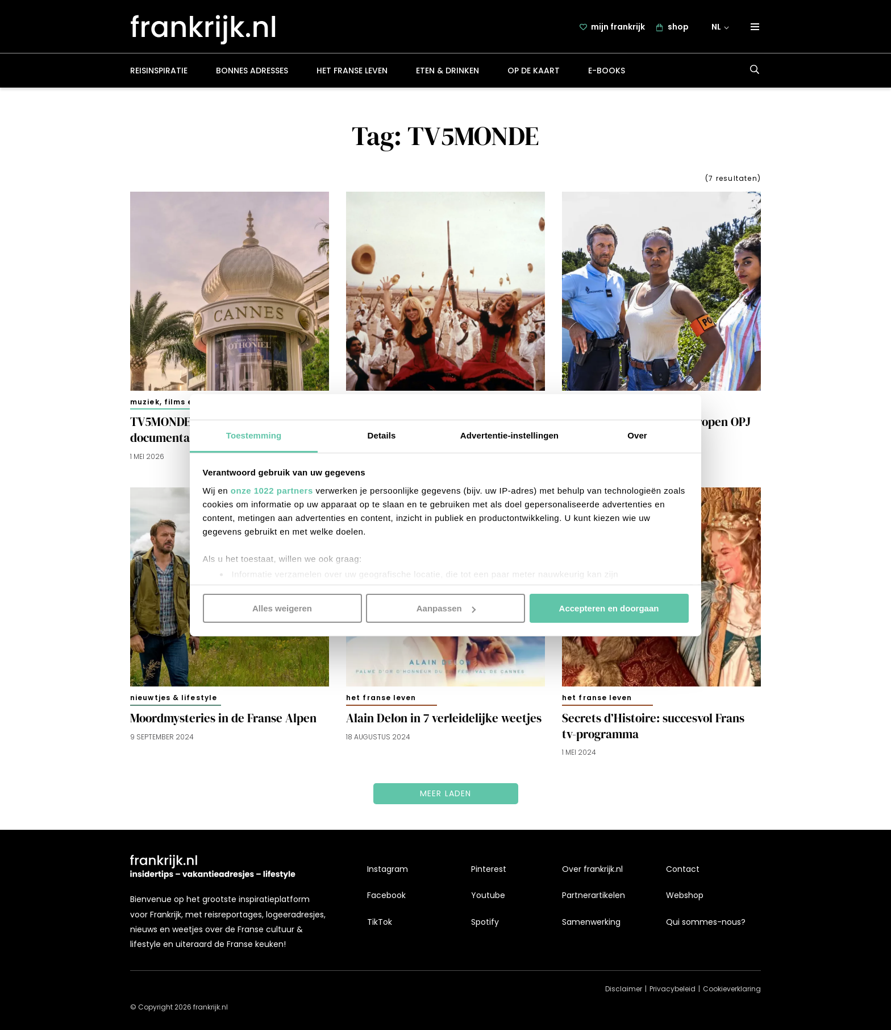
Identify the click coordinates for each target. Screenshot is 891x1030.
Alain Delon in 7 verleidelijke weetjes (444, 718)
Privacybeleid (672, 989)
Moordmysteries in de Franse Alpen (223, 718)
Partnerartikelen (593, 895)
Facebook (386, 895)
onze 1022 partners (272, 490)
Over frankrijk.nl (592, 869)
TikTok (379, 922)
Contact (683, 869)
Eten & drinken (447, 70)
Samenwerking (591, 922)
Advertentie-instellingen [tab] (509, 435)
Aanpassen (446, 608)
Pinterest (488, 869)
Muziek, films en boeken (180, 402)
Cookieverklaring (732, 989)
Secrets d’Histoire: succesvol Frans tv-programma (653, 726)
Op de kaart (533, 70)
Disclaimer (623, 989)
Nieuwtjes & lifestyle (173, 697)
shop (678, 26)
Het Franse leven (352, 70)
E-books (606, 70)
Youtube (488, 895)
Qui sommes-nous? (706, 922)
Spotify (485, 922)
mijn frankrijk (618, 26)
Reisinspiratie (159, 70)
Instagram (387, 869)
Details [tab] (382, 435)
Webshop (684, 895)
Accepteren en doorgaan (609, 608)
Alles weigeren (282, 608)
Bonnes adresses (252, 70)
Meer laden (446, 794)
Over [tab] (637, 435)
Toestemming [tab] (254, 435)
